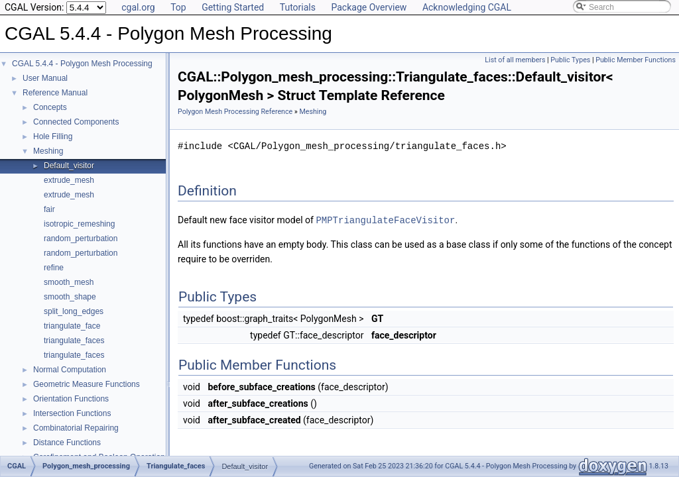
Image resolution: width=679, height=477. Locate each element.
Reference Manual (55, 92)
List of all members (515, 60)
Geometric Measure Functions (86, 384)
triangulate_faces (74, 340)
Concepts (50, 107)
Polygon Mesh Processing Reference (235, 111)
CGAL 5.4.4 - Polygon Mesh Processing (82, 63)
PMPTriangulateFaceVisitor (385, 219)
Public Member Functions (635, 60)
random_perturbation (80, 238)
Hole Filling (52, 136)
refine (54, 267)
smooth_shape (70, 296)
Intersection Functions (72, 413)
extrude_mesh (69, 180)
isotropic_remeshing (79, 224)
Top (178, 7)
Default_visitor (69, 165)
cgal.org (137, 7)
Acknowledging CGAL (466, 7)
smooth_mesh (68, 282)
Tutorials (298, 7)
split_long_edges (73, 311)
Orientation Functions (71, 398)
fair (49, 209)
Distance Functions (67, 442)
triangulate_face (72, 326)
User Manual (45, 78)
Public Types (570, 60)
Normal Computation (69, 369)
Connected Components (76, 122)
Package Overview (368, 7)
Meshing (48, 151)
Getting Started (233, 7)
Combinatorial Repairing (76, 428)
